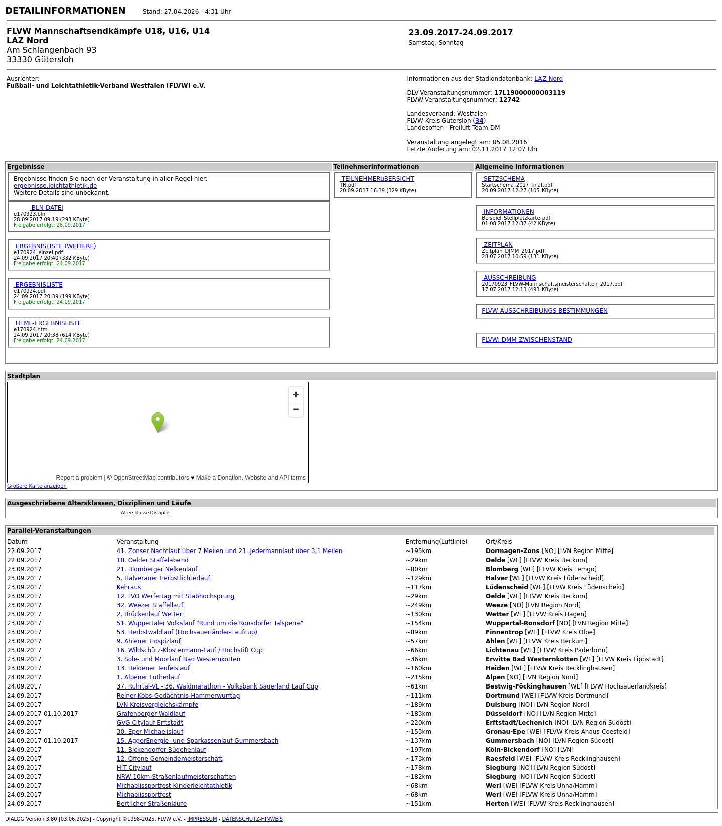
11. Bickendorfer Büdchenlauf (161, 749)
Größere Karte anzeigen (37, 486)
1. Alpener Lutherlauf (148, 677)
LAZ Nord (548, 78)
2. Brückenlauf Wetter (150, 614)
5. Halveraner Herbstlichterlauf (163, 578)
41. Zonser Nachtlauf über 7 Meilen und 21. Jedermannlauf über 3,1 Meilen (229, 551)
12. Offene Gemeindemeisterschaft (170, 758)
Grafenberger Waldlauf (151, 713)
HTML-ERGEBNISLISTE (47, 323)
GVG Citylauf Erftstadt (150, 722)
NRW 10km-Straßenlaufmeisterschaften (176, 776)
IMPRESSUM (202, 819)
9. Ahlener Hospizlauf (149, 641)
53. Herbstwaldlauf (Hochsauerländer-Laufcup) (187, 632)
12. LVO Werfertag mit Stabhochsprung (176, 596)
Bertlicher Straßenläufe (152, 803)
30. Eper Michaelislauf (150, 731)
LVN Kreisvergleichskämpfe (157, 704)
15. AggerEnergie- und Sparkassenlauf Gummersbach (198, 740)
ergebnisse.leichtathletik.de (55, 185)
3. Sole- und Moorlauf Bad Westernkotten (179, 659)
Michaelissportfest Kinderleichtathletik (174, 785)
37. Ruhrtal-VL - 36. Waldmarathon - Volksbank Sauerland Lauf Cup (217, 686)
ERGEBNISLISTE (38, 284)
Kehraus (129, 587)
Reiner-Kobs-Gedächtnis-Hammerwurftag (178, 695)
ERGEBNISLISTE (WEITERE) (55, 246)
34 (479, 120)
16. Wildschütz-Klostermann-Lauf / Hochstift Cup (190, 650)
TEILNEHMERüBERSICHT (377, 178)
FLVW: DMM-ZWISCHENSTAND (527, 339)
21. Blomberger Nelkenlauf (157, 569)
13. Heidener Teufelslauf (153, 668)
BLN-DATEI (46, 207)
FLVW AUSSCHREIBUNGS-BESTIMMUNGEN (545, 310)
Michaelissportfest (144, 794)
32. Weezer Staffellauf (150, 605)
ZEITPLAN (497, 244)
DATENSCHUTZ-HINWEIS (252, 819)
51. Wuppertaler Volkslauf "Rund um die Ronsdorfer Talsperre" (210, 623)
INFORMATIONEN (508, 211)
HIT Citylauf (134, 767)
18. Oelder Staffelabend (153, 560)
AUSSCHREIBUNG (509, 277)
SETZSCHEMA (503, 178)
